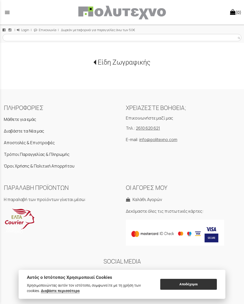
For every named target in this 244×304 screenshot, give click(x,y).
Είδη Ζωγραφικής (124, 62)
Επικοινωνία (45, 30)
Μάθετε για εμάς (20, 119)
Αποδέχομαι (188, 284)
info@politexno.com (158, 139)
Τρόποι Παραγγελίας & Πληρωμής (37, 154)
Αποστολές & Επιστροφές (29, 143)
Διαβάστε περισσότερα (60, 291)
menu (7, 12)
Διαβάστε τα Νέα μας (24, 131)
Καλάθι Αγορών (144, 199)
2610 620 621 (148, 128)
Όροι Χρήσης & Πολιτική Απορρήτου (39, 166)
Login (23, 30)
